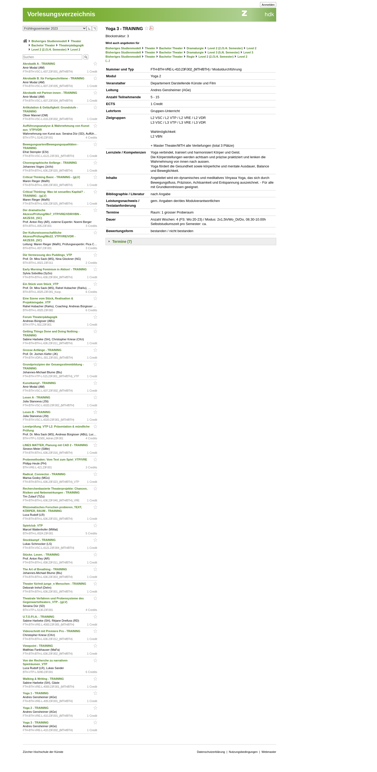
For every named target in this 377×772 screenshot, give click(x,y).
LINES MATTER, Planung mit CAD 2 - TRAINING (56, 445)
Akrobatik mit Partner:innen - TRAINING (50, 92)
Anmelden (268, 4)
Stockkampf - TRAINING (39, 539)
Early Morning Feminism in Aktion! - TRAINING (55, 269)
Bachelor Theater (43, 45)
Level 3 (248, 52)
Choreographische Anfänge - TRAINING (50, 162)
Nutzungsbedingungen (243, 751)
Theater (76, 41)
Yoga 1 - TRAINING (36, 693)
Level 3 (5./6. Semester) (224, 52)
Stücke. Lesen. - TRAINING (41, 554)
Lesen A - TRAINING (37, 397)
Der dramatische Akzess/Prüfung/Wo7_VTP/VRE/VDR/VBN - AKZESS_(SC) (52, 214)
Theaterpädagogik (71, 45)
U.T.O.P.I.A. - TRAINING (39, 616)
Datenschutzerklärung (211, 751)
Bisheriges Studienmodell (49, 41)
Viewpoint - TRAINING (38, 645)
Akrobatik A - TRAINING (39, 63)
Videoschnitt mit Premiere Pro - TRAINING (52, 631)
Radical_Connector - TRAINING (44, 474)
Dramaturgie (195, 48)
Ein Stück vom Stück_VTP (41, 284)
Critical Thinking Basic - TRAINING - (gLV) (52, 177)
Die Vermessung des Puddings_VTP (48, 254)
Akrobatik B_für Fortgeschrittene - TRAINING (54, 78)
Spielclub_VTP (33, 525)
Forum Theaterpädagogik (40, 317)
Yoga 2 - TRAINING (36, 707)
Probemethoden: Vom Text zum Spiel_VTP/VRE (55, 459)
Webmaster (269, 751)
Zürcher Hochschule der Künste (43, 751)
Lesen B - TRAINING (37, 412)
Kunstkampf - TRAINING (40, 383)
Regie (191, 56)
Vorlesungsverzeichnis (61, 14)
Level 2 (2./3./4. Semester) (48, 49)
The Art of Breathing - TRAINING (45, 569)
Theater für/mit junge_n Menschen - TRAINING (55, 583)
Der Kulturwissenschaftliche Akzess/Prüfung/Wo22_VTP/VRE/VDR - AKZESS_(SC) (49, 236)
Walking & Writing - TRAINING (44, 678)
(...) (108, 60)
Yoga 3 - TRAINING (36, 722)
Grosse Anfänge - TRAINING (42, 350)
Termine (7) (122, 241)
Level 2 (75, 49)
